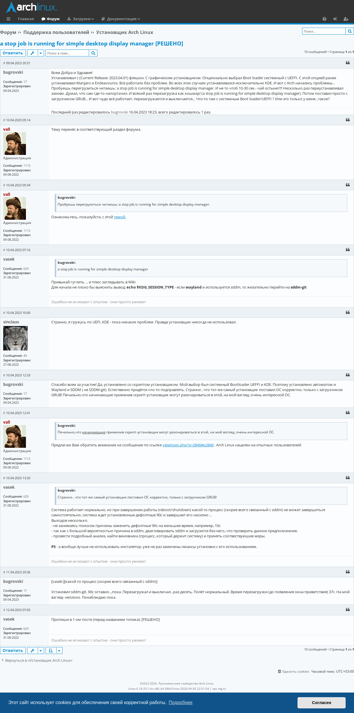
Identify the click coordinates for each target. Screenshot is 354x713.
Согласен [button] (321, 702)
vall (6, 129)
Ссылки (9, 19)
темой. (120, 216)
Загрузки (82, 18)
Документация (122, 18)
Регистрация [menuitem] (347, 19)
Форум (53, 18)
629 (26, 268)
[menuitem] (324, 18)
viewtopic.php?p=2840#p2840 (188, 444)
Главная (26, 18)
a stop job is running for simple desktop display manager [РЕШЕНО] (91, 43)
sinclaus (11, 322)
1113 (26, 165)
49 (25, 355)
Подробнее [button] (181, 702)
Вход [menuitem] (337, 19)
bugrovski (13, 72)
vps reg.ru (219, 689)
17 (25, 81)
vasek (9, 259)
